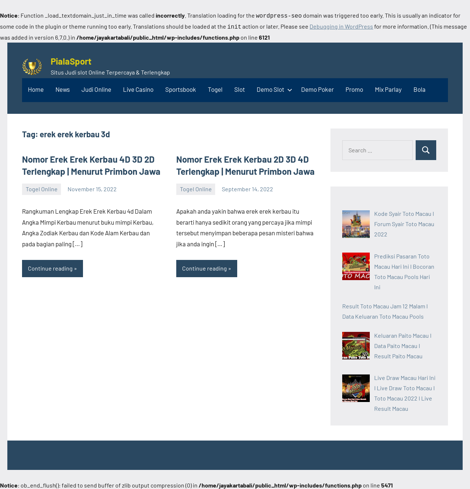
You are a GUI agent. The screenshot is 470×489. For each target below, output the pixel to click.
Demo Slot (273, 87)
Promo (354, 87)
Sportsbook (180, 87)
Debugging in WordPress (341, 25)
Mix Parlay (388, 87)
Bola (419, 87)
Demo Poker (317, 87)
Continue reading (50, 266)
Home (36, 87)
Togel (215, 87)
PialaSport (71, 59)
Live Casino (138, 87)
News (62, 87)
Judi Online (96, 87)
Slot (239, 87)
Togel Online (42, 187)
